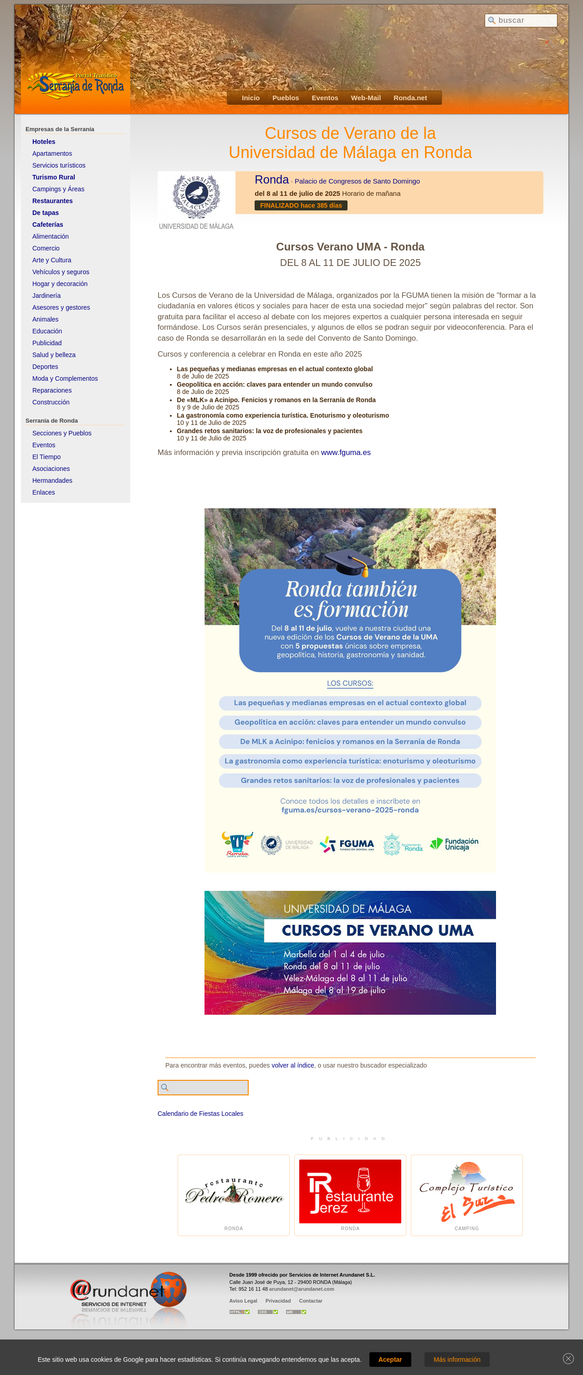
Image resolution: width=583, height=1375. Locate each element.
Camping (467, 1195)
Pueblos (285, 98)
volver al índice (292, 1065)
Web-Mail (366, 98)
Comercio (46, 248)
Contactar (310, 1300)
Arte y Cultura (52, 260)
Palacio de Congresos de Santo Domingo (357, 181)
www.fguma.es (346, 452)
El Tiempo (46, 456)
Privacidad (278, 1300)
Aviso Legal (243, 1300)
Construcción (51, 402)
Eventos (325, 98)
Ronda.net (410, 98)
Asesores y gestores (61, 307)
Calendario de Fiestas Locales (200, 1113)
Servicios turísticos (59, 165)
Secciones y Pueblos (62, 433)
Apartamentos (52, 153)
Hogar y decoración (59, 283)
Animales (45, 319)
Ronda (272, 179)
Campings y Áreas (58, 189)
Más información (457, 1359)
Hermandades (52, 480)
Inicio (251, 98)
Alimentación (50, 236)
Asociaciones (51, 468)
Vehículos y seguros (60, 272)
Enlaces (43, 492)
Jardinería (46, 295)
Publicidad (47, 343)
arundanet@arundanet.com (301, 1289)
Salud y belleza (54, 354)
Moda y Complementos (65, 378)
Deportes (45, 366)
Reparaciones (52, 390)
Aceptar (390, 1359)
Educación (47, 331)
